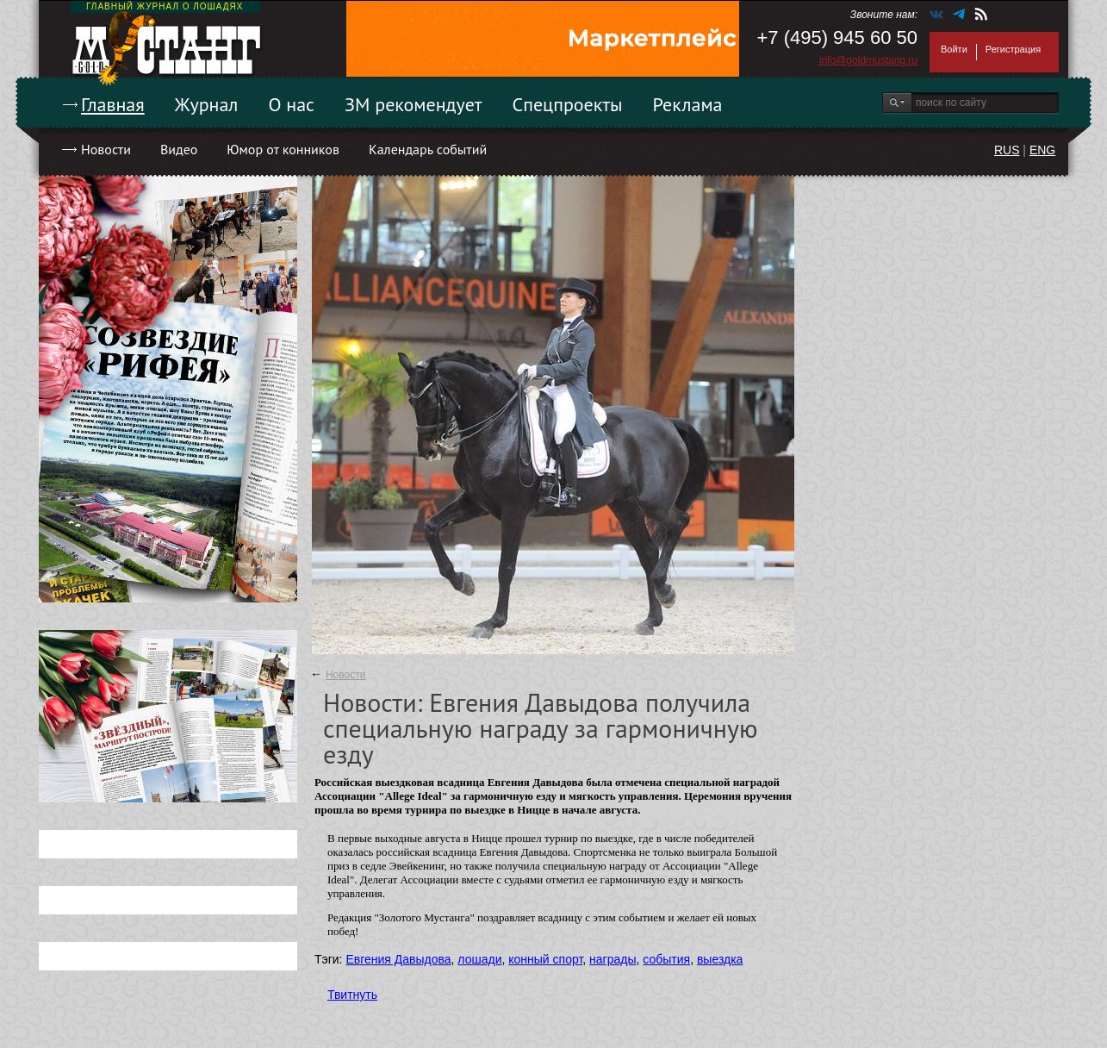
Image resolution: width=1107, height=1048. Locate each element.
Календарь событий (428, 149)
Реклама (688, 104)
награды (612, 959)
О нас (291, 104)
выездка (720, 959)
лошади (479, 959)
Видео (178, 149)
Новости (106, 149)
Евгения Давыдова (398, 959)
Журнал (207, 104)
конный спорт (545, 959)
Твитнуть (352, 994)
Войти (954, 49)
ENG (1042, 150)
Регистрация (1013, 49)
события (666, 959)
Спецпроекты (568, 104)
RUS (1007, 150)
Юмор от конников (283, 149)
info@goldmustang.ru (868, 60)
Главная (113, 104)
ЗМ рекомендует (413, 104)
